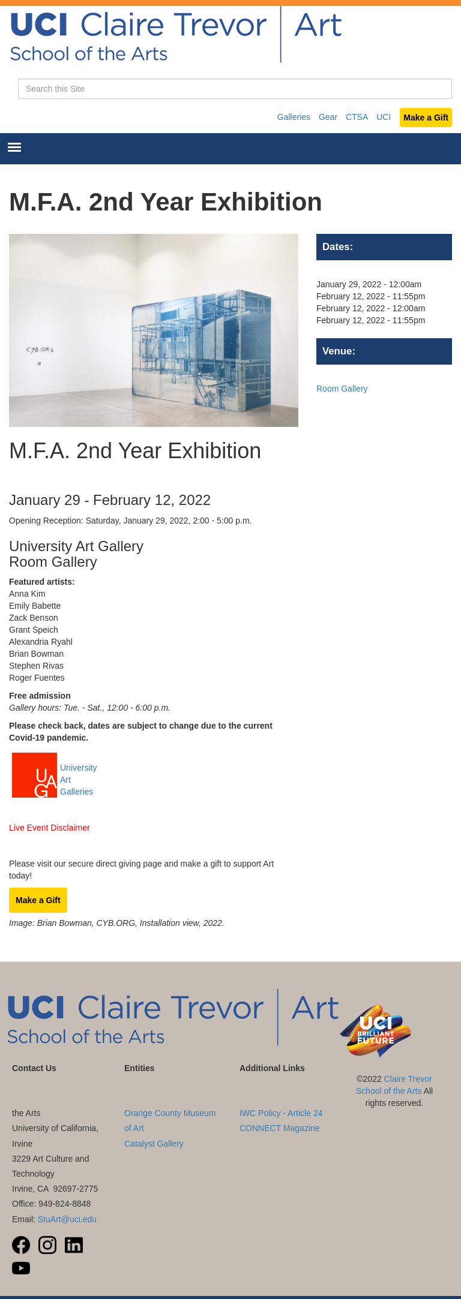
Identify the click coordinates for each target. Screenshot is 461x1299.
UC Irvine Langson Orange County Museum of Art (170, 1113)
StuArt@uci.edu (67, 1219)
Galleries (293, 117)
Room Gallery (342, 388)
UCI (383, 117)
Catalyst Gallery (154, 1143)
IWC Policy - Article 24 (281, 1113)
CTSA (357, 117)
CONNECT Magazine (280, 1128)
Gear (328, 117)
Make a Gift (425, 117)
